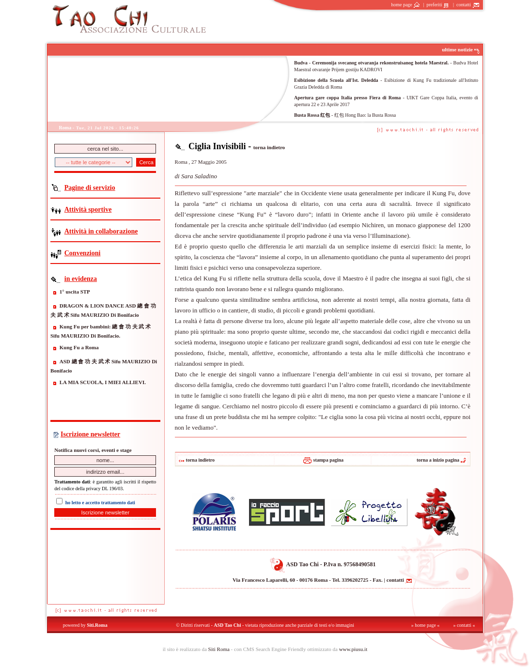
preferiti (438, 4)
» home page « (425, 625)
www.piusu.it (353, 649)
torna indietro (269, 147)
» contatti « (464, 625)
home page (406, 4)
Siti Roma (219, 649)
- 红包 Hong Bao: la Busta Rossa (345, 115)
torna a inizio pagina (442, 460)
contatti (468, 4)
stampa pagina (323, 460)
